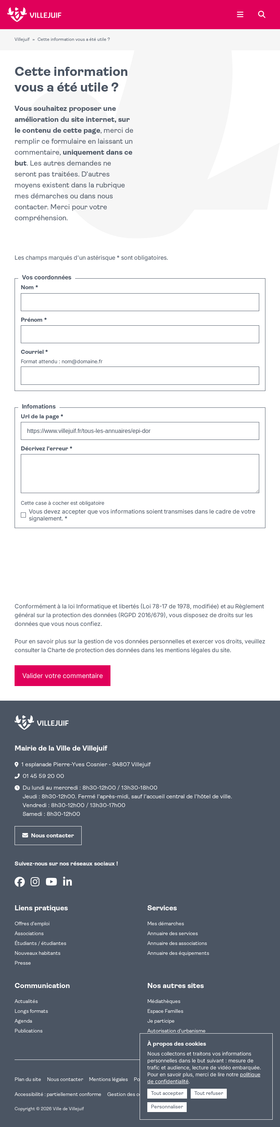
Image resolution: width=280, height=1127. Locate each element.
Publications (29, 1031)
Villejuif (22, 40)
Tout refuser (208, 1093)
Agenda (23, 1021)
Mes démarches (165, 924)
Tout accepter (167, 1093)
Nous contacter (65, 1080)
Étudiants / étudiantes (40, 943)
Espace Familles (165, 1011)
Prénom (34, 320)
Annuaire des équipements (178, 953)
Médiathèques (163, 1001)
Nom (29, 288)
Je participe (161, 1021)
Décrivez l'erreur (46, 449)
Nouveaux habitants (38, 953)
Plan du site (28, 1080)
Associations (29, 934)
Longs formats (31, 1011)
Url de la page (42, 417)
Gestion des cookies (130, 1094)
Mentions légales (108, 1080)
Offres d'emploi (32, 924)
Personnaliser (167, 1107)
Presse (23, 963)
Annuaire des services (172, 934)
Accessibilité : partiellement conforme (58, 1094)
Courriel (34, 352)
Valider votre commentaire (62, 675)
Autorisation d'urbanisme (176, 1031)
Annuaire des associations (177, 943)
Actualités (26, 1001)
